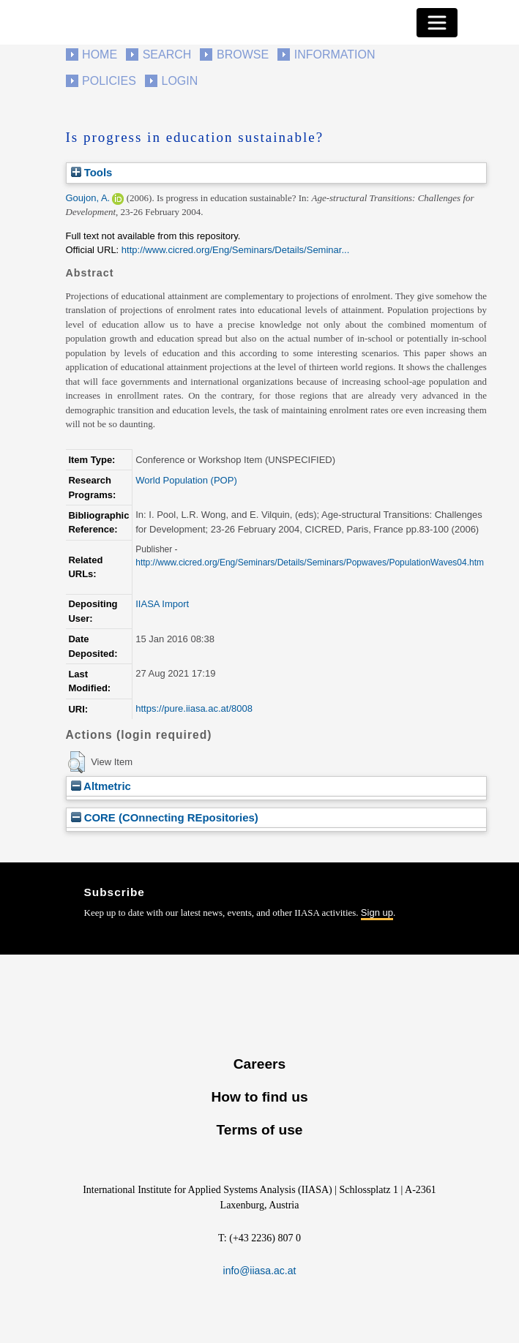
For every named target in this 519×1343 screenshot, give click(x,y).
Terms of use (259, 1129)
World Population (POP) (186, 480)
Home (99, 54)
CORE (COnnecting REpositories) (164, 817)
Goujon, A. (88, 197)
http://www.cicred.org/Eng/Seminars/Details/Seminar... (235, 249)
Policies (109, 81)
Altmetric (101, 786)
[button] (76, 762)
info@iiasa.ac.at (259, 1270)
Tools (92, 172)
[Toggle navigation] (437, 22)
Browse (243, 54)
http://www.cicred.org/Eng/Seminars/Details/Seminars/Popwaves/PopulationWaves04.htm (309, 562)
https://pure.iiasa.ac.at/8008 (194, 708)
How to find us (259, 1097)
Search (167, 54)
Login (180, 81)
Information (335, 54)
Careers (259, 1064)
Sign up (377, 912)
